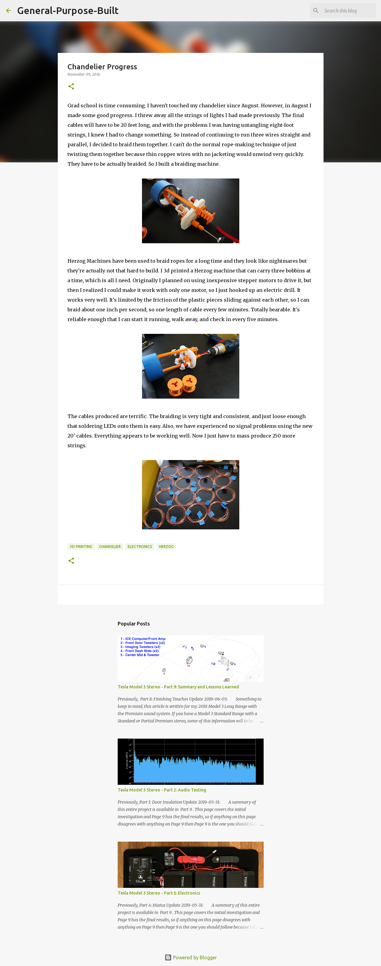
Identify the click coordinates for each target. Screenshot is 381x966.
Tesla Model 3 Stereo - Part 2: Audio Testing (162, 790)
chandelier (110, 547)
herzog (166, 547)
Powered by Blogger (191, 957)
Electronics (140, 547)
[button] (71, 87)
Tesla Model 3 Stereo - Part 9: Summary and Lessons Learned (178, 686)
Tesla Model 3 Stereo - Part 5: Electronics (159, 893)
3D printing (81, 547)
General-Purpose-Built (68, 10)
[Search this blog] (344, 10)
